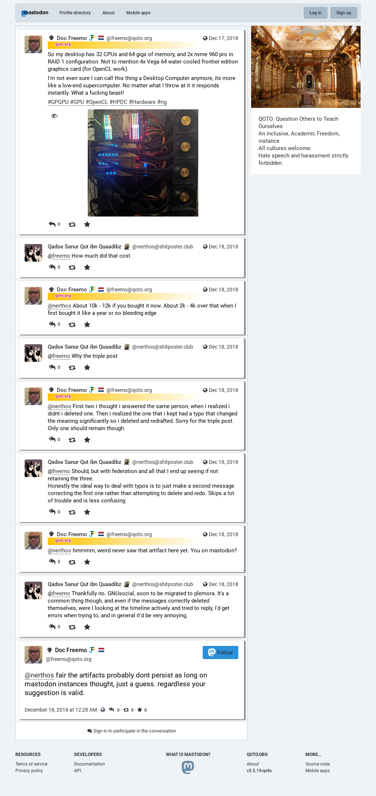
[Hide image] (54, 116)
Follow (220, 652)
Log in (316, 12)
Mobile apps (138, 12)
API (77, 770)
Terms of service (31, 764)
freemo (61, 255)
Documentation (89, 764)
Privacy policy (29, 770)
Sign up (343, 12)
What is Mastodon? (188, 754)
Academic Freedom (315, 133)
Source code (318, 764)
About (108, 12)
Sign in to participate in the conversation (131, 731)
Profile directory (75, 12)
